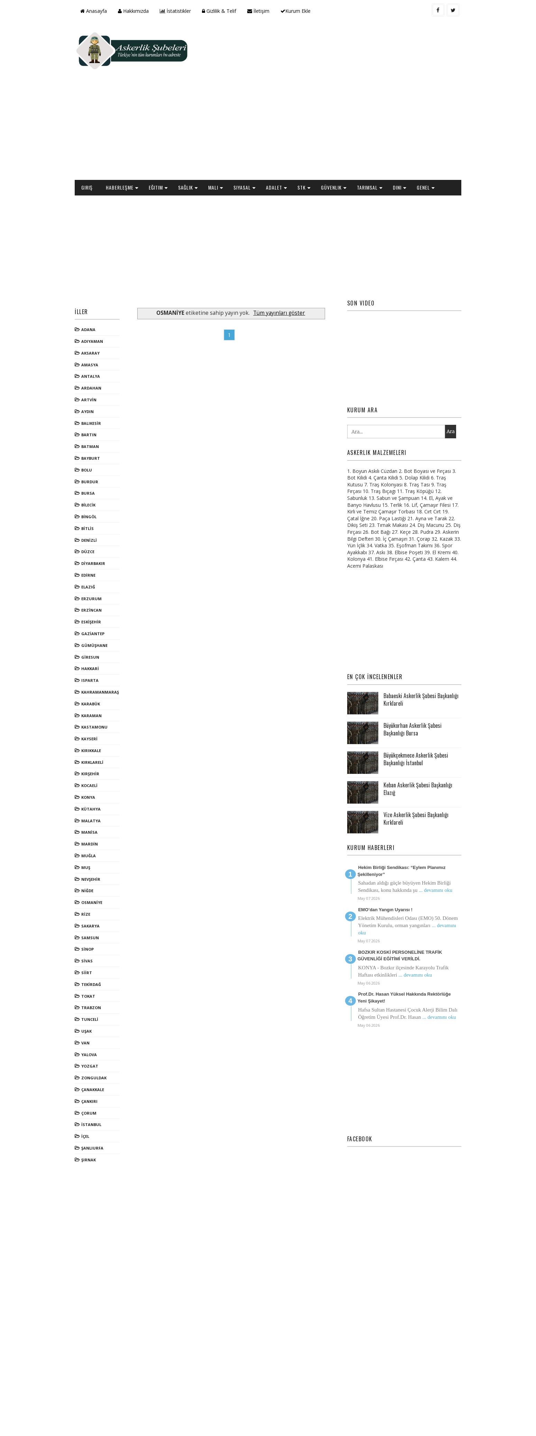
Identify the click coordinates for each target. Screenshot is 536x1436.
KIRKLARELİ (101, 715)
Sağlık (193, 141)
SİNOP (96, 902)
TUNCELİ (98, 973)
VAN (94, 996)
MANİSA (98, 785)
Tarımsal (375, 141)
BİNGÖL (97, 470)
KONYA (96, 750)
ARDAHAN (100, 341)
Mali (221, 141)
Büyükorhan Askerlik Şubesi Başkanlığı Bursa (407, 683)
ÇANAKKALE (101, 1043)
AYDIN (96, 365)
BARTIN (97, 388)
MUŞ (94, 821)
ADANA (97, 283)
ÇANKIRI (98, 1055)
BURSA (96, 446)
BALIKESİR (99, 376)
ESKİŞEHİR (99, 575)
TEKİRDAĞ (99, 938)
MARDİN (98, 797)
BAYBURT (99, 411)
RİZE (94, 867)
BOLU (95, 423)
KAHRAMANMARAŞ (108, 645)
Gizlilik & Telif (227, 11)
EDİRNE (97, 528)
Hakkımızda (141, 11)
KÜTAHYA (99, 762)
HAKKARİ (98, 622)
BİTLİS (96, 482)
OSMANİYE (100, 856)
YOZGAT (98, 1019)
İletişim (267, 11)
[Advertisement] (327, 78)
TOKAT (96, 949)
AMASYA (98, 318)
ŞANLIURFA (101, 1101)
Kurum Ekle (304, 11)
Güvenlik (339, 141)
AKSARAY (99, 306)
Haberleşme (128, 141)
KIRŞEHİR (99, 727)
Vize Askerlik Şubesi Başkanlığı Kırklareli (410, 772)
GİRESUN (99, 610)
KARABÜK (99, 657)
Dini (405, 141)
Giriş (95, 141)
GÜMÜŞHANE (103, 599)
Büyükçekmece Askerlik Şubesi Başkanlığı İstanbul (410, 713)
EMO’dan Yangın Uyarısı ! (381, 863)
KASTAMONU (103, 680)
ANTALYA (99, 329)
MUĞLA (97, 809)
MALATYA (99, 774)
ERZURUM (100, 552)
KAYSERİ (98, 692)
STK (310, 141)
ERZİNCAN (100, 563)
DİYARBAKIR (101, 517)
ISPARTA (98, 634)
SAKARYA (99, 879)
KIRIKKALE (99, 704)
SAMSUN (98, 891)
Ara (442, 385)
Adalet (282, 141)
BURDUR (98, 435)
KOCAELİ (98, 739)
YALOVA (97, 1007)
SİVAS (95, 914)
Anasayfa (102, 11)
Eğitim (164, 141)
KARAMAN (100, 668)
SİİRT (95, 926)
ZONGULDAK (102, 1031)
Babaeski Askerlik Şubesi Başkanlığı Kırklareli (404, 653)
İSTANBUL (100, 1078)
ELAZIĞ (96, 540)
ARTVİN (97, 353)
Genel (431, 141)
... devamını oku (430, 844)
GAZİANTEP (101, 587)
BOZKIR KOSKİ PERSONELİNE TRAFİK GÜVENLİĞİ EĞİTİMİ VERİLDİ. (394, 909)
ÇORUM (97, 1066)
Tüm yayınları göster (283, 266)
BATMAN (98, 400)
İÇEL (94, 1089)
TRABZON (99, 961)
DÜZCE (96, 505)
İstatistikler (183, 11)
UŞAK (95, 984)
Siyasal (250, 141)
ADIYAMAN (100, 295)
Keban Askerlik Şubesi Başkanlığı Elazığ (412, 742)
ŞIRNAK (97, 1113)
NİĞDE (96, 844)
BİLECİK (97, 458)
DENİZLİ (97, 493)
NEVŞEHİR (99, 832)
